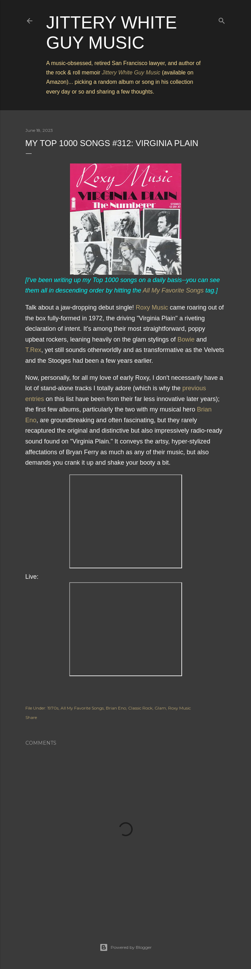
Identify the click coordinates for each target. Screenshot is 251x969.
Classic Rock (140, 708)
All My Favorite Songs (173, 290)
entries (34, 398)
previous (194, 388)
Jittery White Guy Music (131, 72)
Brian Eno (116, 708)
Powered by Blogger (126, 947)
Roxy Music (152, 307)
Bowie (186, 339)
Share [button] (31, 717)
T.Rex (33, 349)
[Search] (222, 19)
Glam (160, 708)
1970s (52, 708)
